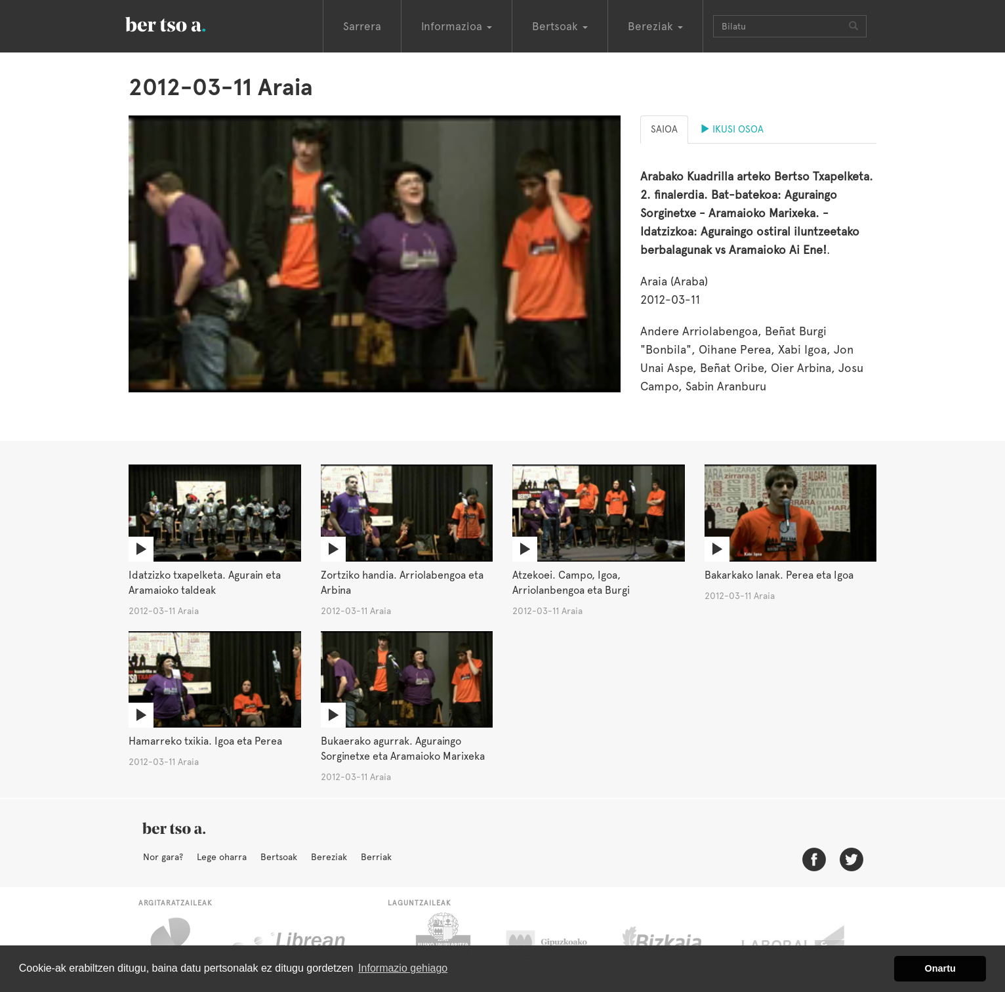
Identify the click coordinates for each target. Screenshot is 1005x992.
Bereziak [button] (655, 26)
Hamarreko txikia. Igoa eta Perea (205, 741)
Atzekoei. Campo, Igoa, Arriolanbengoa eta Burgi (571, 582)
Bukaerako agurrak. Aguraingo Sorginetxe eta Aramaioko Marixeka (403, 748)
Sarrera (362, 26)
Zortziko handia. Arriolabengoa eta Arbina (402, 582)
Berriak (376, 857)
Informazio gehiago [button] (402, 968)
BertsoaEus (184, 23)
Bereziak (329, 857)
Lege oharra (222, 857)
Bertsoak (278, 857)
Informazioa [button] (456, 26)
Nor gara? (163, 857)
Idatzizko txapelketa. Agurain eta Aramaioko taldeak (205, 582)
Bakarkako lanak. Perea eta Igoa (779, 575)
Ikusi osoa (732, 129)
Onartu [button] (940, 968)
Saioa (664, 129)
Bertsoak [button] (560, 26)
